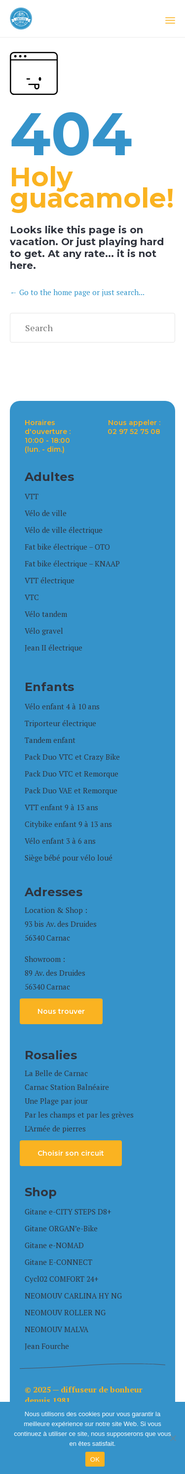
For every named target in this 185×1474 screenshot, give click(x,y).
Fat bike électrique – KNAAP (72, 563)
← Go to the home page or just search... (77, 292)
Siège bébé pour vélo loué (68, 858)
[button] (61, 1011)
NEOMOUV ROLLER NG (65, 1312)
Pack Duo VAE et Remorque (71, 790)
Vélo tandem (46, 614)
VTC (32, 597)
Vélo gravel (44, 631)
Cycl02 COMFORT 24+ (62, 1279)
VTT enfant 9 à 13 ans (61, 807)
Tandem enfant (50, 740)
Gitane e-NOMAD (54, 1245)
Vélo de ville (46, 513)
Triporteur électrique (60, 723)
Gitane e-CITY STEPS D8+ (68, 1211)
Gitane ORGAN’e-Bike (61, 1228)
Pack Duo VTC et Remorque (71, 774)
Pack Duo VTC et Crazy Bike (72, 757)
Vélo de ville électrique (64, 530)
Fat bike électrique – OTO (67, 547)
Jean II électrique (53, 647)
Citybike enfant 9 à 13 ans (68, 824)
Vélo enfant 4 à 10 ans (62, 706)
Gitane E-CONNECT (58, 1262)
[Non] (173, 1438)
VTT (31, 496)
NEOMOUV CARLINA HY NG (73, 1296)
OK (95, 1459)
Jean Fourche (47, 1346)
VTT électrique (49, 580)
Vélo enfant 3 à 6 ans (60, 841)
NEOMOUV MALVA (56, 1329)
